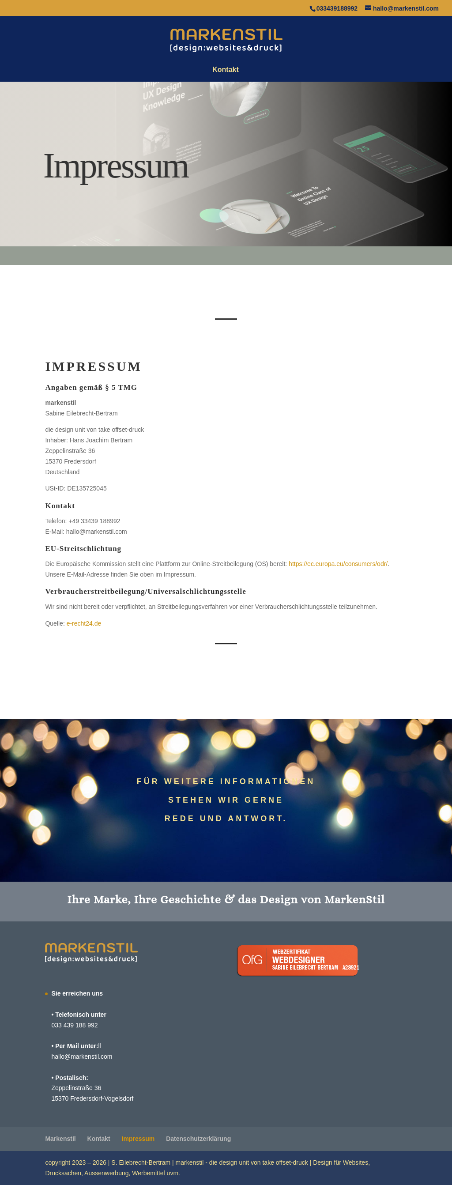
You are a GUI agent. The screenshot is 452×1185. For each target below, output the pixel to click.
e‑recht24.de (84, 623)
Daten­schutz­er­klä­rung (198, 1138)
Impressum (138, 1138)
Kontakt (225, 70)
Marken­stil (60, 1138)
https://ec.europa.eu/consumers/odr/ (338, 563)
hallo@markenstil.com (81, 1056)
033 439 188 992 (74, 1025)
